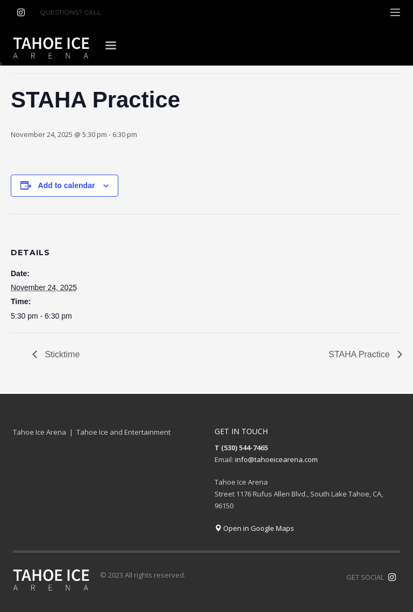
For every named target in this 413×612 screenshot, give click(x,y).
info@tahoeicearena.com (276, 459)
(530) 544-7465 (130, 12)
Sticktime (61, 354)
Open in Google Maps (254, 528)
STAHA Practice (360, 354)
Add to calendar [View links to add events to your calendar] (66, 185)
